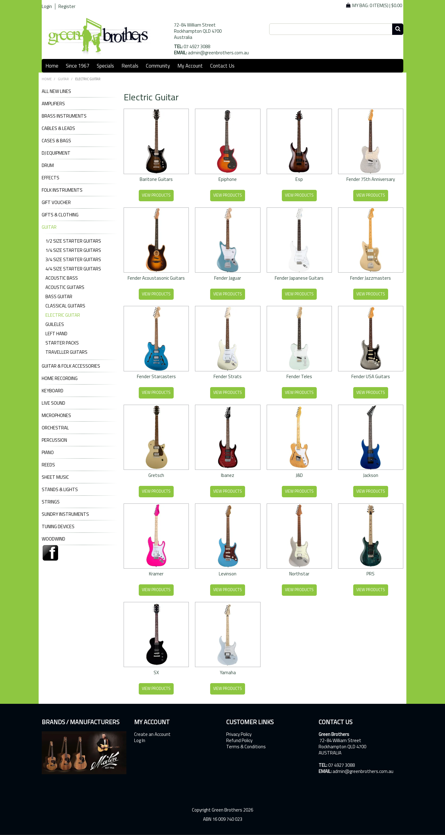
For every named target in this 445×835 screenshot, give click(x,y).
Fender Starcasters (156, 376)
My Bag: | (377, 5)
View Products (156, 195)
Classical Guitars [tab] (65, 305)
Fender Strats (228, 376)
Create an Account (152, 734)
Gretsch (156, 475)
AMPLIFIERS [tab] (53, 104)
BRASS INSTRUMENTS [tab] (64, 116)
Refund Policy (239, 740)
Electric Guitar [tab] (62, 315)
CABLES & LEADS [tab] (58, 128)
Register (66, 6)
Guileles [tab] (54, 324)
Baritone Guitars (156, 179)
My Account (190, 65)
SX (156, 672)
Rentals (129, 65)
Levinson (227, 573)
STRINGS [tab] (51, 502)
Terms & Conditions (246, 747)
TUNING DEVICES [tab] (58, 527)
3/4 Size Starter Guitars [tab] (73, 259)
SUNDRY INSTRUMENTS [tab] (65, 514)
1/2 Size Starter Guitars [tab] (73, 240)
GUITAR (63, 79)
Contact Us (222, 65)
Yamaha (228, 672)
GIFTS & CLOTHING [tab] (60, 215)
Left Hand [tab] (56, 333)
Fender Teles (299, 376)
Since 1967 (77, 65)
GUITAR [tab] (49, 227)
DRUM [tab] (48, 165)
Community (158, 65)
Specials (105, 65)
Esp (299, 179)
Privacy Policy (239, 734)
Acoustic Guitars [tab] (64, 287)
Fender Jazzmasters (370, 278)
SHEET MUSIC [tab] (55, 477)
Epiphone (227, 179)
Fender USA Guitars (370, 376)
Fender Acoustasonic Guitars (156, 278)
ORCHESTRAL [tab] (55, 428)
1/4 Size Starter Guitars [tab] (73, 250)
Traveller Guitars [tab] (66, 352)
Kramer (156, 573)
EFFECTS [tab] (50, 178)
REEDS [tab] (48, 465)
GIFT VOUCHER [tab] (56, 202)
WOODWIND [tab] (53, 539)
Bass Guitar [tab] (58, 296)
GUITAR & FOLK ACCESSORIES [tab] (71, 366)
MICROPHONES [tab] (56, 415)
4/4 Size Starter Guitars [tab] (73, 268)
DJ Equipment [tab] (56, 153)
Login (47, 6)
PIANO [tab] (48, 452)
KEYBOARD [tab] (52, 391)
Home (51, 65)
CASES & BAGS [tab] (56, 141)
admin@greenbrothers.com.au (218, 52)
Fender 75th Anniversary (370, 179)
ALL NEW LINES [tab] (56, 91)
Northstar (299, 573)
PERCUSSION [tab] (54, 440)
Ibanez (227, 475)
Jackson (370, 475)
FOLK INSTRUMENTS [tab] (62, 190)
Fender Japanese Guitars (299, 278)
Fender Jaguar (227, 278)
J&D (299, 475)
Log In (139, 740)
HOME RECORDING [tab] (60, 378)
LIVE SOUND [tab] (53, 403)
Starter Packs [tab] (62, 342)
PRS (371, 573)
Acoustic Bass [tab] (61, 278)
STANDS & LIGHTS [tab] (60, 489)
